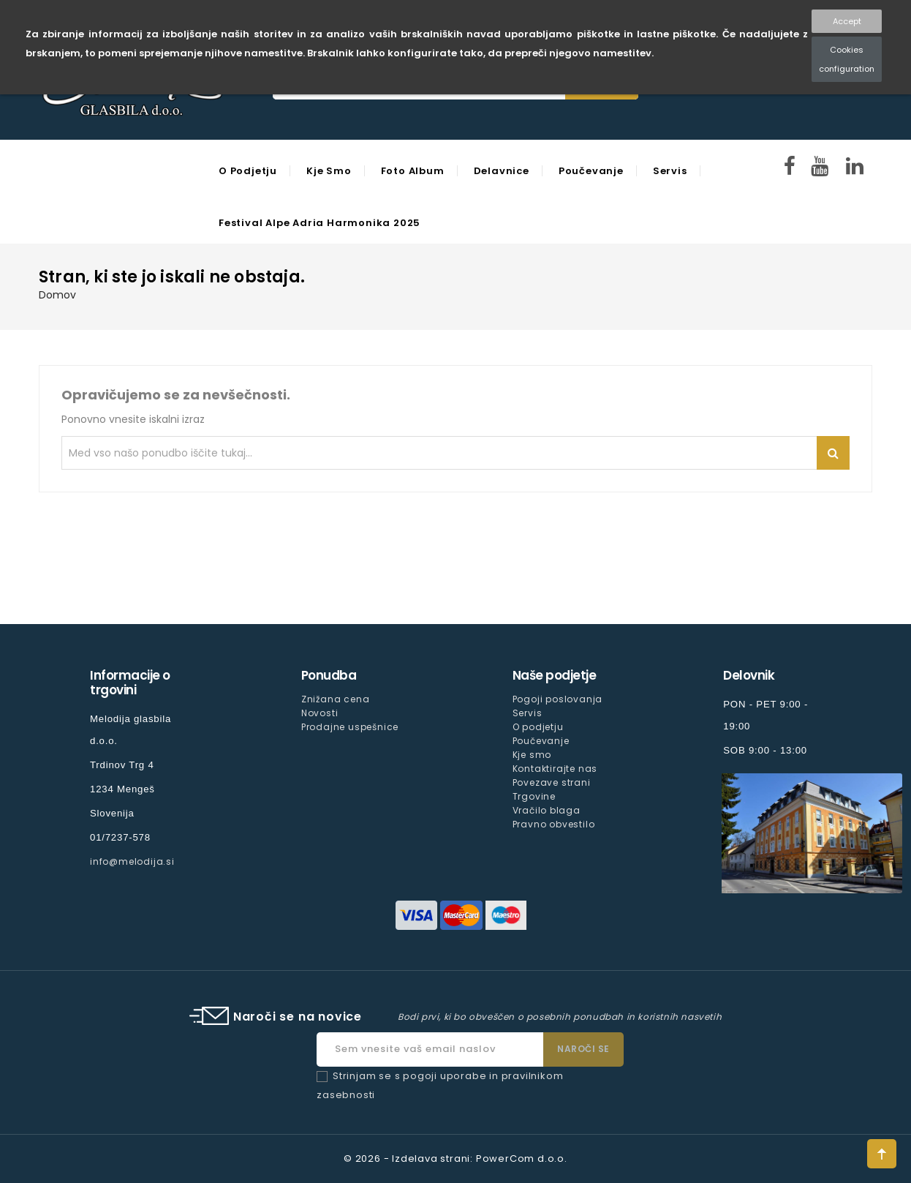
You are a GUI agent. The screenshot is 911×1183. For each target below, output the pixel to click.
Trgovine (534, 796)
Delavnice (501, 171)
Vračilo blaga (547, 810)
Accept (847, 21)
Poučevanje (591, 171)
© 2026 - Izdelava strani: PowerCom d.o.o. (455, 1158)
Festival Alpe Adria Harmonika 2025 (319, 223)
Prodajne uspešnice (349, 727)
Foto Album (413, 171)
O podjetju (248, 171)
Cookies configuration (846, 59)
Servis (670, 171)
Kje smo (329, 171)
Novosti (320, 713)
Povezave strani (552, 782)
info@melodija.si (132, 861)
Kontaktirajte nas (555, 768)
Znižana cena (335, 699)
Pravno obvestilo (554, 824)
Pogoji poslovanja (558, 699)
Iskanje (833, 453)
